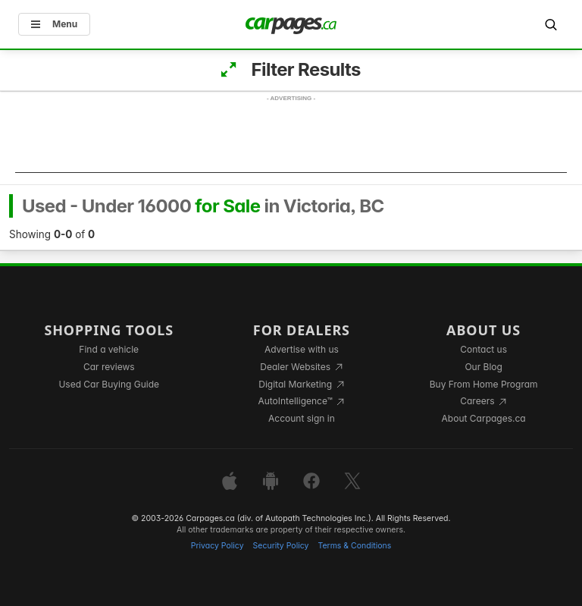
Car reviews (109, 366)
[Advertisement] (291, 139)
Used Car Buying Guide (108, 384)
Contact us (483, 349)
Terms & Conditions (354, 546)
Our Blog (483, 366)
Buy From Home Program (484, 384)
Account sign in (301, 418)
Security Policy (281, 546)
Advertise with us (301, 349)
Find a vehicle (109, 349)
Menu (54, 24)
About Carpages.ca (484, 418)
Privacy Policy (217, 546)
